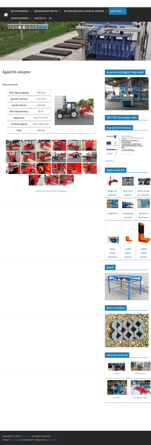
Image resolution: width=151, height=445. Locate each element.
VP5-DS (116, 397)
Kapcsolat (40, 18)
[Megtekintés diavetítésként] (51, 191)
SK (50, 18)
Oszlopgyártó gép (140, 397)
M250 (116, 373)
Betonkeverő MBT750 (46, 11)
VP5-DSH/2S (140, 373)
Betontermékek (19, 11)
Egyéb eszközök (19, 18)
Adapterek (116, 11)
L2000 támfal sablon (143, 253)
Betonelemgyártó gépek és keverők (84, 11)
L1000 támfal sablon (128, 253)
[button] (30, 11)
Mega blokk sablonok (112, 253)
